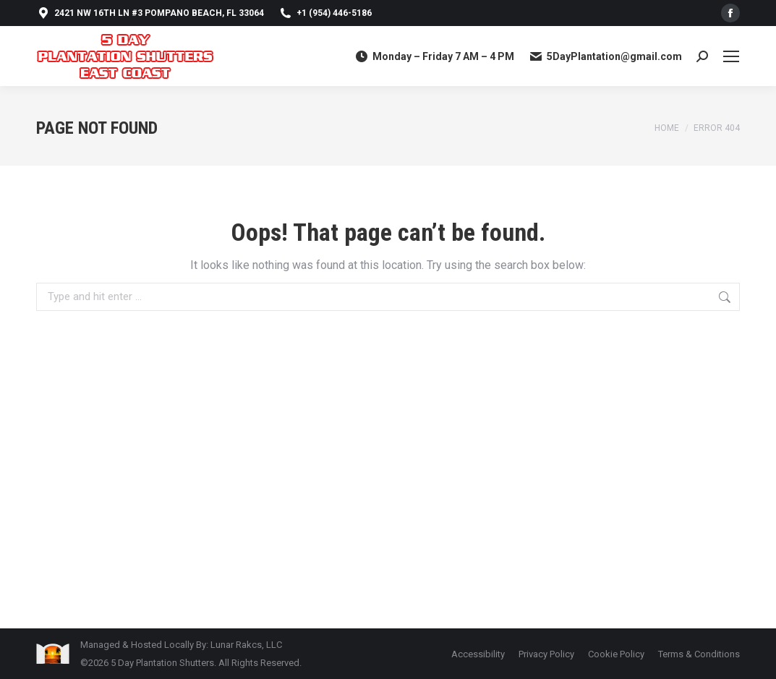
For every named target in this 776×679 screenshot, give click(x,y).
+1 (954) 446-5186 (325, 13)
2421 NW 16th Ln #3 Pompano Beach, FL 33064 (150, 13)
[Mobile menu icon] (731, 56)
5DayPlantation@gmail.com (605, 56)
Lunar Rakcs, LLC (246, 644)
